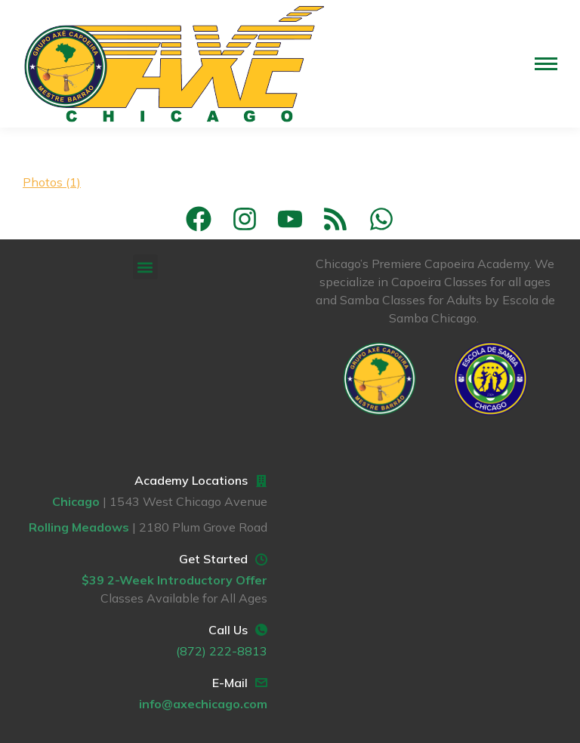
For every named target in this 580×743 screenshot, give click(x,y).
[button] (145, 266)
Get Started (213, 558)
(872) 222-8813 (221, 650)
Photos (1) (52, 182)
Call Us (228, 629)
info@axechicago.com (203, 703)
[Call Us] (261, 630)
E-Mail (230, 682)
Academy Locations (191, 480)
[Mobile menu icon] (546, 63)
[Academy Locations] (261, 481)
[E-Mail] (261, 683)
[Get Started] (261, 559)
